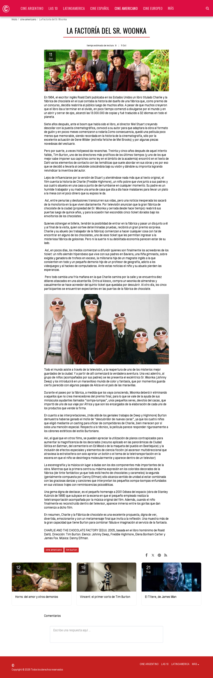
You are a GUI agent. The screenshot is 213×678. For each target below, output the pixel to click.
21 (148, 569)
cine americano (28, 19)
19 (83, 569)
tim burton (71, 549)
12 (18, 569)
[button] (207, 8)
